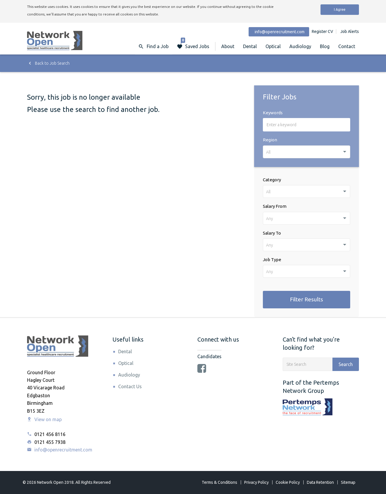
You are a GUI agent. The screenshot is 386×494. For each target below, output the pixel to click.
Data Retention (320, 482)
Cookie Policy (288, 482)
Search (346, 364)
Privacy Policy (256, 482)
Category (272, 179)
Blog (325, 46)
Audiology (300, 46)
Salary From (274, 206)
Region (270, 139)
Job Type (272, 259)
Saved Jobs (195, 43)
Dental (250, 46)
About (227, 46)
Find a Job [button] (158, 46)
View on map (44, 419)
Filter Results (306, 299)
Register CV (322, 31)
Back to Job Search (48, 63)
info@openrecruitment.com (59, 449)
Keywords (273, 112)
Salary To (272, 233)
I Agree (340, 9)
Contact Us (130, 386)
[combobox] (306, 151)
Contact (346, 46)
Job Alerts (349, 31)
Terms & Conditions (219, 482)
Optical (273, 46)
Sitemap (348, 482)
